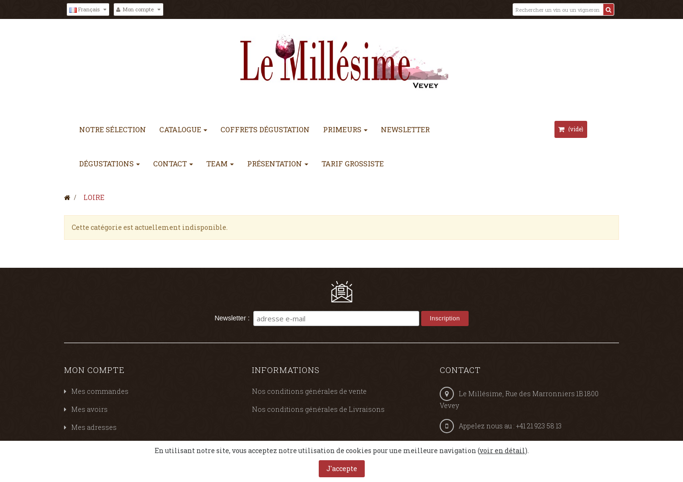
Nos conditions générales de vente (309, 391)
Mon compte (94, 369)
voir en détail (502, 450)
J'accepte (341, 468)
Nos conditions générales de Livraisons (318, 409)
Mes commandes (100, 391)
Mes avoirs (89, 409)
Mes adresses (94, 427)
